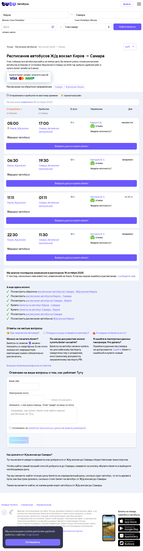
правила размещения (75, 428)
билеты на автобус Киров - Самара (39, 305)
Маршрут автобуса (18, 137)
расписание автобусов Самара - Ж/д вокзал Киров (67, 291)
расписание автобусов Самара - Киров (49, 300)
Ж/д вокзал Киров (63, 318)
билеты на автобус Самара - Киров (39, 309)
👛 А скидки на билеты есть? (109, 332)
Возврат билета (10, 504)
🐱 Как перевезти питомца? (23, 332)
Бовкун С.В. (96, 122)
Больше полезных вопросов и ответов (29, 365)
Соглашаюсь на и (47, 428)
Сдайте (117, 349)
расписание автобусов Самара (44, 314)
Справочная (27, 504)
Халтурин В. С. (97, 159)
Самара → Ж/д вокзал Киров (69, 86)
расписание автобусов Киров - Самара (49, 296)
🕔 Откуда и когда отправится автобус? (66, 332)
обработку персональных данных (45, 428)
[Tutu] (9, 4)
